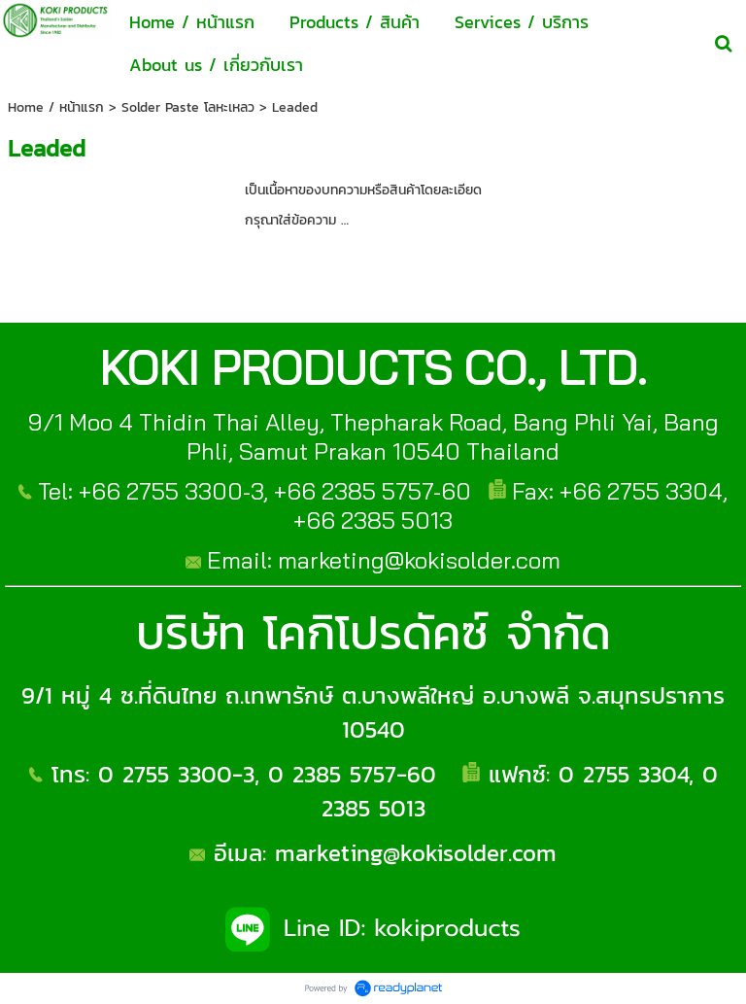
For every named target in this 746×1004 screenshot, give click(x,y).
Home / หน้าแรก (56, 107)
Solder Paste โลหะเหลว (187, 107)
